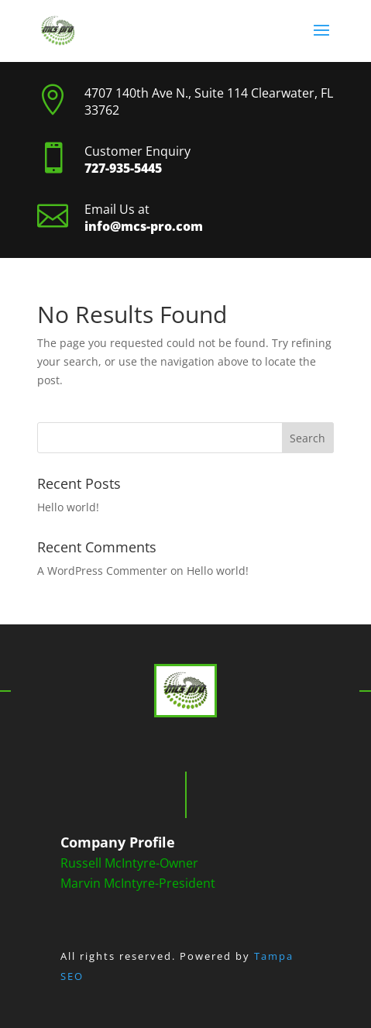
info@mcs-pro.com (143, 226)
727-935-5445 (123, 168)
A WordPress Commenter (102, 570)
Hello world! (68, 507)
